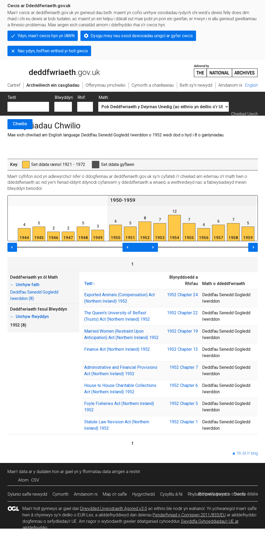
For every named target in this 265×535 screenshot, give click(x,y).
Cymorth (60, 494)
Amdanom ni (85, 494)
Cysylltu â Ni (171, 494)
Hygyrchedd (143, 494)
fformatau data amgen (104, 471)
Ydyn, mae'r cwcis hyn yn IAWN (46, 35)
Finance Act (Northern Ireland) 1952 (117, 349)
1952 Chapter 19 (182, 331)
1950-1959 (122, 200)
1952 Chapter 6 (183, 385)
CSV (35, 480)
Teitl (88, 283)
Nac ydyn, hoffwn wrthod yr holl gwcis (53, 50)
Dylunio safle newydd (27, 494)
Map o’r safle (115, 494)
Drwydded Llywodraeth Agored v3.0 (113, 508)
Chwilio (20, 123)
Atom (23, 480)
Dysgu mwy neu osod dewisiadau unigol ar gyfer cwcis (142, 35)
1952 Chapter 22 (182, 312)
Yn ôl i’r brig (247, 453)
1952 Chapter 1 (183, 421)
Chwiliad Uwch (244, 113)
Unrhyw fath (24, 284)
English (251, 85)
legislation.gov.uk (49, 70)
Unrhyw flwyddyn (29, 316)
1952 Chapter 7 (183, 367)
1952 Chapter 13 (182, 349)
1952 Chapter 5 (183, 403)
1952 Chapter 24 (182, 294)
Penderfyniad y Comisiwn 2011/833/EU (189, 514)
